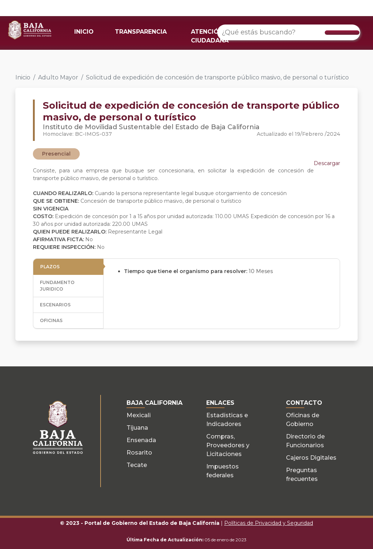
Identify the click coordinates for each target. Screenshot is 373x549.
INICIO (84, 31)
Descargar (327, 163)
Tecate (137, 465)
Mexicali (139, 415)
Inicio (22, 77)
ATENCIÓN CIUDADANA (210, 36)
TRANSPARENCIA (141, 31)
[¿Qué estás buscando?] (288, 32)
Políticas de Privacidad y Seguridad (268, 523)
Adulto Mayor (58, 77)
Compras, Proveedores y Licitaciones (227, 445)
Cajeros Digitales (311, 457)
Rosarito (139, 452)
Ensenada (141, 440)
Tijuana (137, 427)
